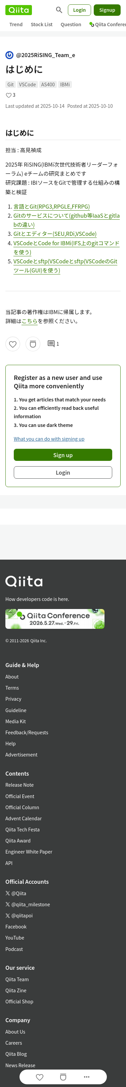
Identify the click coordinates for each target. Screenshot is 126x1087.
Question (71, 24)
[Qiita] (18, 10)
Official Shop (19, 1001)
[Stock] (33, 344)
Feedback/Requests (26, 732)
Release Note (19, 784)
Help (10, 743)
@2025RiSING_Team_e (40, 55)
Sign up (63, 455)
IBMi (65, 84)
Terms (12, 687)
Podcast (14, 949)
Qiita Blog (16, 1053)
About (11, 676)
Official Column (22, 807)
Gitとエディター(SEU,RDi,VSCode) (55, 233)
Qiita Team (17, 979)
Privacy (13, 698)
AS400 (48, 84)
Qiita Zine (16, 990)
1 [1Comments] (53, 344)
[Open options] (86, 1077)
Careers (13, 1042)
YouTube (14, 937)
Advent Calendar (23, 818)
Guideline (16, 710)
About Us (15, 1031)
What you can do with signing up (49, 438)
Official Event (19, 796)
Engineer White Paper (28, 851)
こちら (30, 321)
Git (10, 84)
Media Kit (15, 721)
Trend (16, 24)
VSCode (27, 84)
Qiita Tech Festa (22, 829)
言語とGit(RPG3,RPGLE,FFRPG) (51, 206)
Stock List (41, 24)
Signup (107, 9)
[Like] (12, 344)
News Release (20, 1065)
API (8, 863)
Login (79, 9)
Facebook (16, 926)
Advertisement (21, 754)
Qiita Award (18, 840)
